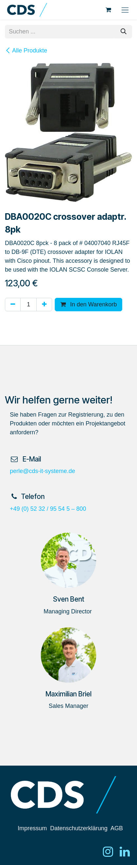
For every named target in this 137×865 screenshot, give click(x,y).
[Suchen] (123, 31)
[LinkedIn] (124, 851)
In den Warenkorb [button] (88, 304)
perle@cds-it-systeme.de (42, 471)
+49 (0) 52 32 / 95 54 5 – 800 (48, 508)
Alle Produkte (26, 50)
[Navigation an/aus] (125, 10)
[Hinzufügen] (44, 304)
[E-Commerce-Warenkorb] (108, 10)
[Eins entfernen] (13, 304)
